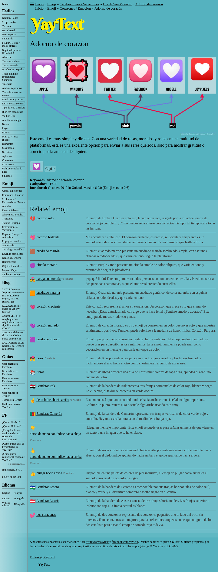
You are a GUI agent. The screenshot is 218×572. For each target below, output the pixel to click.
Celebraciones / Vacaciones (10, 228)
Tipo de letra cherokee (13, 107)
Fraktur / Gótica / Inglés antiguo (11, 44)
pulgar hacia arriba (49, 473)
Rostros (6, 132)
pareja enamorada (48, 278)
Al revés (6, 57)
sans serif (7, 83)
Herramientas (9, 261)
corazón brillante (47, 237)
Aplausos (7, 156)
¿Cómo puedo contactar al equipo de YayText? (13, 457)
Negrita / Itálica (10, 17)
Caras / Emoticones (12, 190)
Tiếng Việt (19, 504)
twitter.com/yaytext (97, 541)
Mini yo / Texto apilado (10, 138)
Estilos (8, 11)
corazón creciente (48, 306)
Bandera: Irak (45, 386)
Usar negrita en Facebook (10, 365)
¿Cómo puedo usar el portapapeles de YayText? (13, 446)
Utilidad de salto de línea (12, 170)
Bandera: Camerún (49, 413)
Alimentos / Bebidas (12, 214)
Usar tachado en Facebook (10, 380)
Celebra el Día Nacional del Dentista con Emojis (13, 345)
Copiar (50, 168)
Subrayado (7, 38)
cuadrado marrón (48, 251)
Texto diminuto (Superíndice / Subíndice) (10, 76)
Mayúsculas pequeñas (13, 69)
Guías (7, 356)
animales (6, 206)
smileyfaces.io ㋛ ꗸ (12, 469)
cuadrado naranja (48, 292)
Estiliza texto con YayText (11, 406)
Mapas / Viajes (9, 270)
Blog (6, 282)
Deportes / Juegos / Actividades (12, 236)
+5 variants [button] (75, 399)
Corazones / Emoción (13, 195)
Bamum (6, 124)
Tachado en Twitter (12, 399)
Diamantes (7, 143)
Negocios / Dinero (11, 257)
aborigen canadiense (12, 111)
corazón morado (47, 325)
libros (40, 372)
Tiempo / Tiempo (11, 222)
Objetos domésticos (12, 266)
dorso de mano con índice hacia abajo (55, 434)
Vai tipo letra (8, 115)
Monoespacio (9, 34)
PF (4, 415)
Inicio (5, 4)
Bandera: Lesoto (47, 487)
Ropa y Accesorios (11, 241)
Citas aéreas (8, 164)
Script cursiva (9, 22)
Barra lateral (8, 30)
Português (19, 498)
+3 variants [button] (67, 278)
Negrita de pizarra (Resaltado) (11, 52)
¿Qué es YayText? (11, 422)
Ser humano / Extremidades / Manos (13, 201)
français (18, 492)
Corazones (7, 160)
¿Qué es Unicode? (11, 426)
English (6, 492)
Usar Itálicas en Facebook (10, 373)
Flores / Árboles (10, 210)
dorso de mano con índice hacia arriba (56, 456)
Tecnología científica (13, 249)
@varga (144, 546)
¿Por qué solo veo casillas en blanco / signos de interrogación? (12, 435)
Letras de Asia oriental (13, 103)
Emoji (7, 183)
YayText (44, 564)
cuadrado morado (48, 339)
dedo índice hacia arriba (52, 400)
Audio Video (8, 245)
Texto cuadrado (10, 65)
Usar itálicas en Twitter (10, 394)
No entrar (7, 152)
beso (39, 358)
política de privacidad (112, 546)
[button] (31, 5)
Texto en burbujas (11, 61)
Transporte (7, 218)
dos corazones (46, 514)
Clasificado (8, 147)
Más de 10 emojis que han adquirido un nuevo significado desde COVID (12, 322)
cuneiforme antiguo (12, 120)
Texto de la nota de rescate (12, 94)
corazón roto (44, 218)
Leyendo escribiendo (12, 253)
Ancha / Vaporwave (12, 88)
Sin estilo (7, 175)
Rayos (5, 128)
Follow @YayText (11, 476)
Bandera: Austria (47, 501)
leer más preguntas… (16, 464)
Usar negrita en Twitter (10, 387)
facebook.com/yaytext (125, 541)
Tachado (6, 26)
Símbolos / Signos (11, 274)
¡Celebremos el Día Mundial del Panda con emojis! (13, 335)
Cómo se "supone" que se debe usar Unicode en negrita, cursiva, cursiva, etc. (13, 295)
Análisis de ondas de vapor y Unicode (11, 308)
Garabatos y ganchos (12, 99)
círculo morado (46, 265)
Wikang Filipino (6, 504)
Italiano (6, 498)
